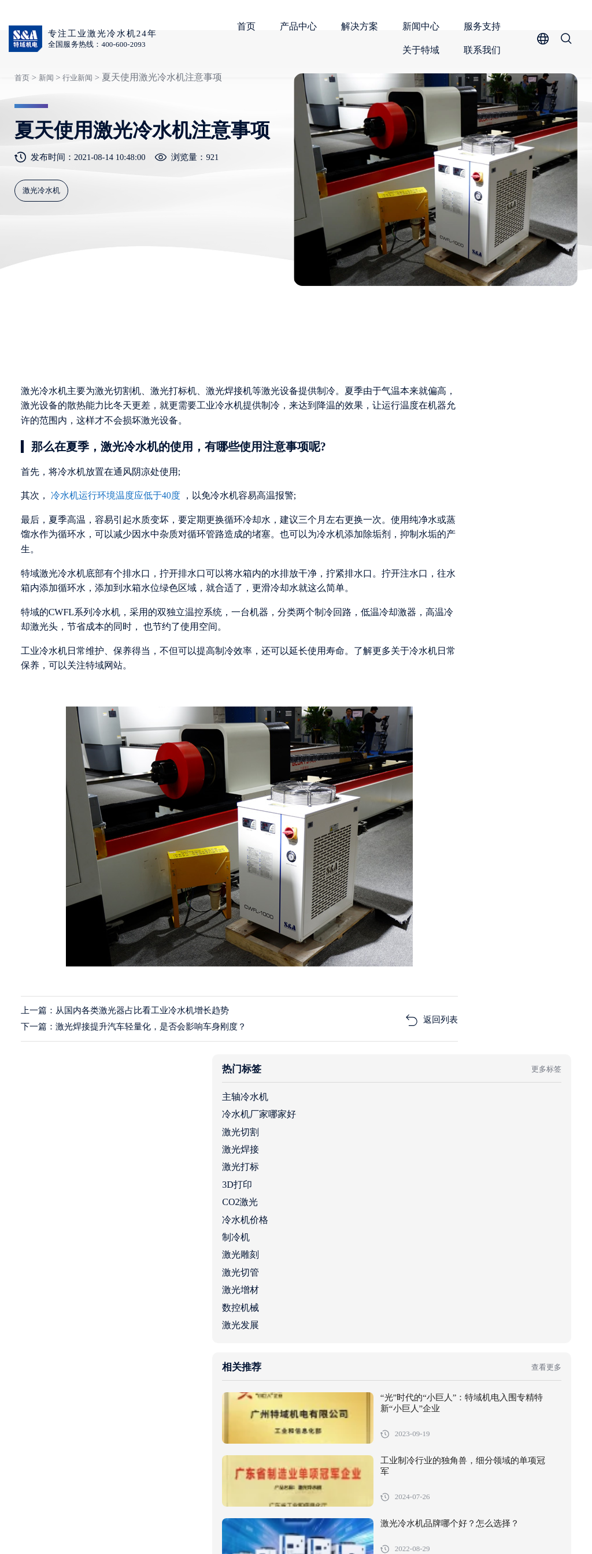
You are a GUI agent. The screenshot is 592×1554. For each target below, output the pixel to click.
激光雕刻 (410, 623)
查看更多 (539, 742)
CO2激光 (410, 570)
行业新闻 (76, 123)
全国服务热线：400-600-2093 (102, 44)
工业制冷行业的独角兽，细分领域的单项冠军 (512, 847)
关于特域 (423, 50)
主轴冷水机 (415, 465)
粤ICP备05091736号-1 (256, 1527)
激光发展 (410, 693)
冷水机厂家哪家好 (429, 482)
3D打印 (407, 552)
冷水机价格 (415, 588)
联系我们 (485, 50)
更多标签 (539, 436)
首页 (249, 26)
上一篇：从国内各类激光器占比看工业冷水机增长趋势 (134, 1077)
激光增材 (410, 658)
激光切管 (410, 640)
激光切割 (410, 500)
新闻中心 (423, 26)
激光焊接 (410, 517)
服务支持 (485, 26)
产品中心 (301, 26)
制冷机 (406, 605)
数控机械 (410, 676)
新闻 (43, 123)
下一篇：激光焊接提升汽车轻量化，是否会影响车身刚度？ (143, 1094)
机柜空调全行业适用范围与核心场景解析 (470, 1310)
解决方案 (362, 26)
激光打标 (410, 535)
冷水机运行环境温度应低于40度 (119, 551)
